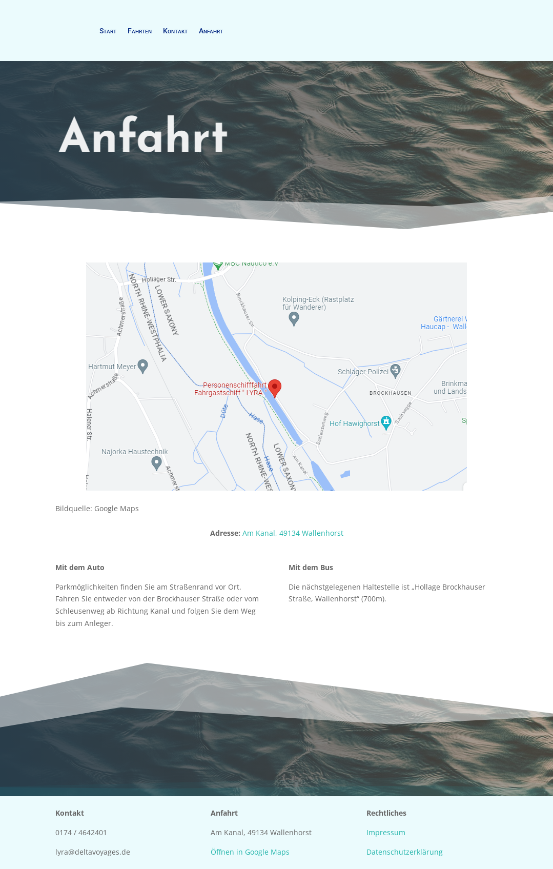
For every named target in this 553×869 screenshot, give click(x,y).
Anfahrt (211, 31)
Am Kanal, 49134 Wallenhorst (292, 533)
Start (107, 31)
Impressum (385, 832)
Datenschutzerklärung (404, 852)
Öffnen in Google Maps (250, 852)
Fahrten (140, 31)
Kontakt (175, 31)
